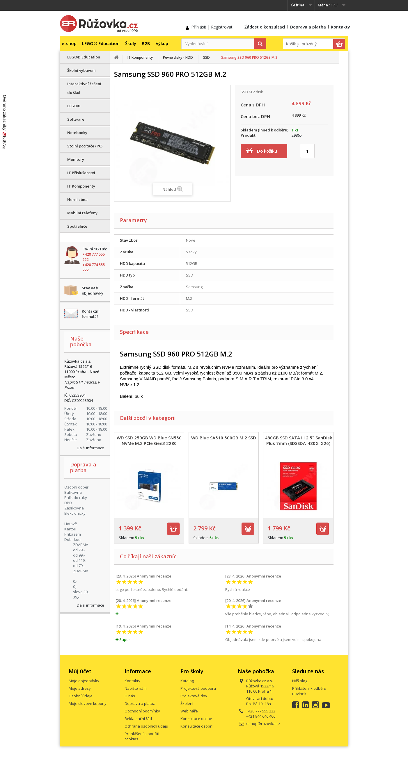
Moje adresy (80, 688)
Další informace (90, 447)
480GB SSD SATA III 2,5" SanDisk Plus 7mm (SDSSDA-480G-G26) (298, 440)
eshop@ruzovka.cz (263, 723)
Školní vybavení (81, 70)
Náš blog (299, 680)
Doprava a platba (308, 27)
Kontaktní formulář (91, 314)
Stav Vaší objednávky (92, 290)
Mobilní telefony (82, 212)
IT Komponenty (81, 186)
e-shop (69, 43)
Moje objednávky (84, 680)
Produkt (248, 135)
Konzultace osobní (196, 726)
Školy (130, 43)
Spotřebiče (77, 226)
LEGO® (74, 105)
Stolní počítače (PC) (84, 146)
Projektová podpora (198, 688)
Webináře (189, 711)
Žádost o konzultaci (264, 27)
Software (75, 119)
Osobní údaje (81, 695)
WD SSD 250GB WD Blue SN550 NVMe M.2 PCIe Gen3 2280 (149, 440)
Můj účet (80, 671)
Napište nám (136, 688)
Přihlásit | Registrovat (212, 27)
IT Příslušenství (81, 172)
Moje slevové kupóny (88, 703)
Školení (186, 703)
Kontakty (340, 27)
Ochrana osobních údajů (146, 726)
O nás (130, 695)
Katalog (187, 680)
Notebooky (77, 132)
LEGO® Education (101, 43)
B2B (146, 43)
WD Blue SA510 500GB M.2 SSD (223, 438)
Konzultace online (196, 718)
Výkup (162, 43)
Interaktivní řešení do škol (84, 88)
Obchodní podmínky (142, 711)
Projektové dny (193, 695)
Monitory (75, 159)
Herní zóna (77, 199)
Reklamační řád (138, 718)
